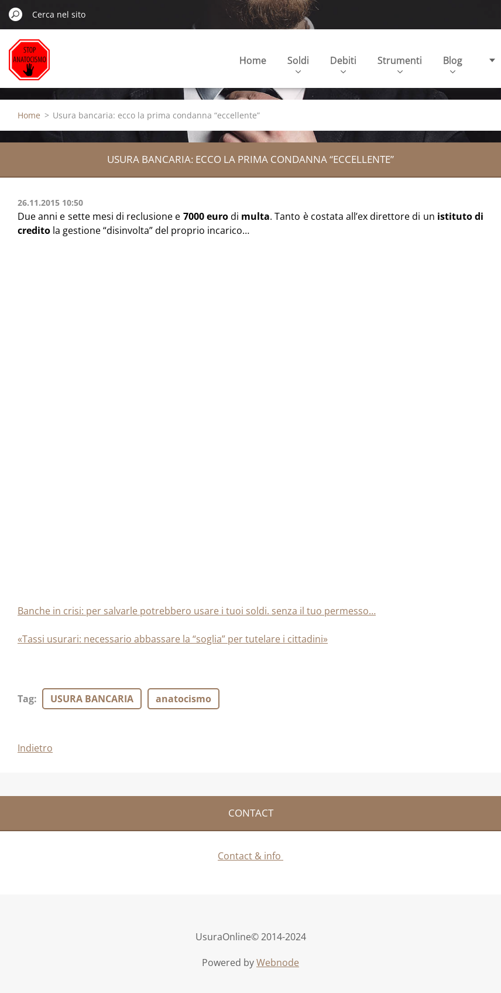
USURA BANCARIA (91, 698)
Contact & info (250, 855)
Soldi (298, 63)
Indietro (35, 748)
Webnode (277, 962)
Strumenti (400, 63)
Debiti (343, 63)
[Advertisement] (105, 324)
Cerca (16, 14)
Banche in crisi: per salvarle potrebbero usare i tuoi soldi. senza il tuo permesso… (197, 610)
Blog (452, 63)
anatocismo (183, 698)
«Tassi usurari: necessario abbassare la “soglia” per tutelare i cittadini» (173, 638)
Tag (26, 698)
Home (252, 60)
